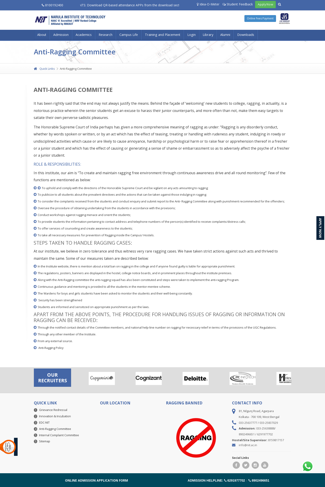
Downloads (245, 34)
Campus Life (128, 34)
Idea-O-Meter (208, 4)
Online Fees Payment (260, 18)
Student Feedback (238, 4)
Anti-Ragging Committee (55, 429)
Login (191, 34)
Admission (61, 34)
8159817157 (276, 440)
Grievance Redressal (53, 410)
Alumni (225, 34)
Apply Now (265, 4)
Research (105, 34)
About (41, 34)
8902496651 (247, 434)
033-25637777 (248, 423)
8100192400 (52, 5)
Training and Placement (162, 34)
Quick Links (44, 69)
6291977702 (265, 434)
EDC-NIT (44, 422)
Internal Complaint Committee (59, 435)
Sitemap (44, 441)
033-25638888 (265, 428)
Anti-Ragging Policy (50, 348)
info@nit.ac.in (248, 445)
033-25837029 (269, 423)
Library (208, 34)
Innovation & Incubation (55, 416)
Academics (84, 34)
